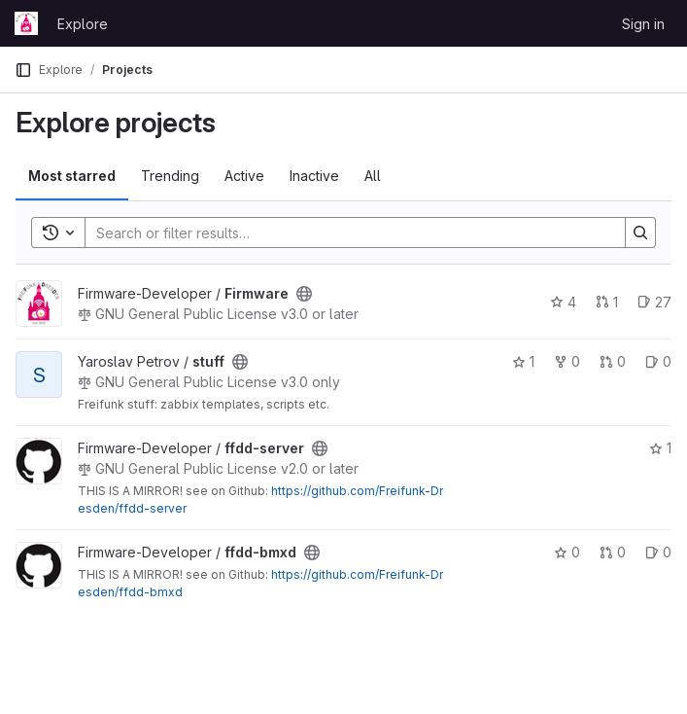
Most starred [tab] (72, 175)
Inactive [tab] (314, 175)
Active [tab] (244, 175)
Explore (82, 24)
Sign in (643, 24)
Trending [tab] (170, 175)
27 (654, 302)
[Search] (345, 232)
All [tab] (372, 175)
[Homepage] (26, 23)
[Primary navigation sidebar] (23, 70)
